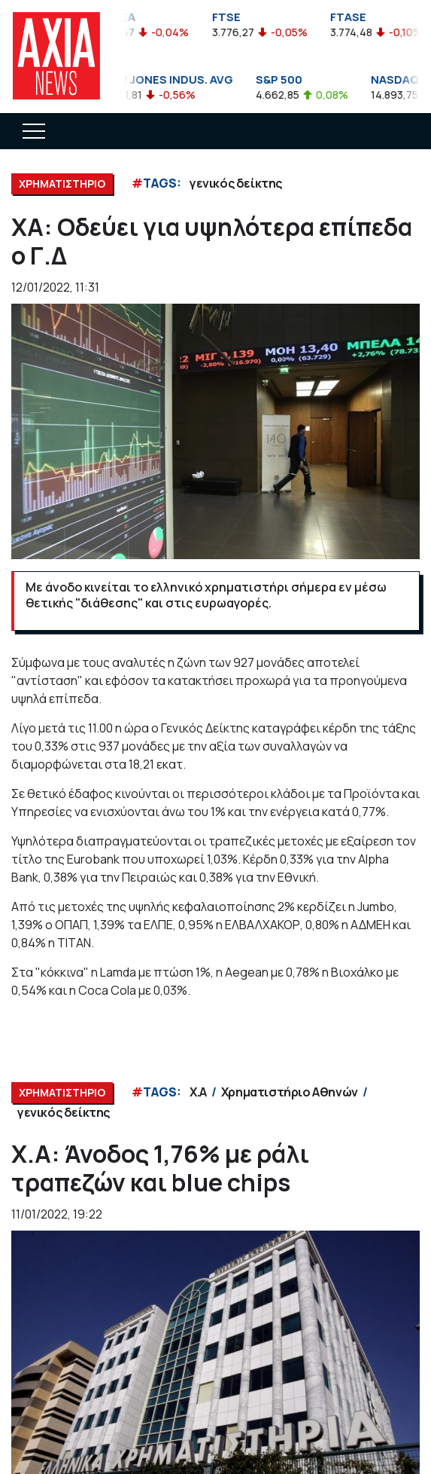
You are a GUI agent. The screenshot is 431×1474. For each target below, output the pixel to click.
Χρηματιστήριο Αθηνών (289, 1092)
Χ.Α (198, 1092)
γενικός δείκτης (236, 183)
